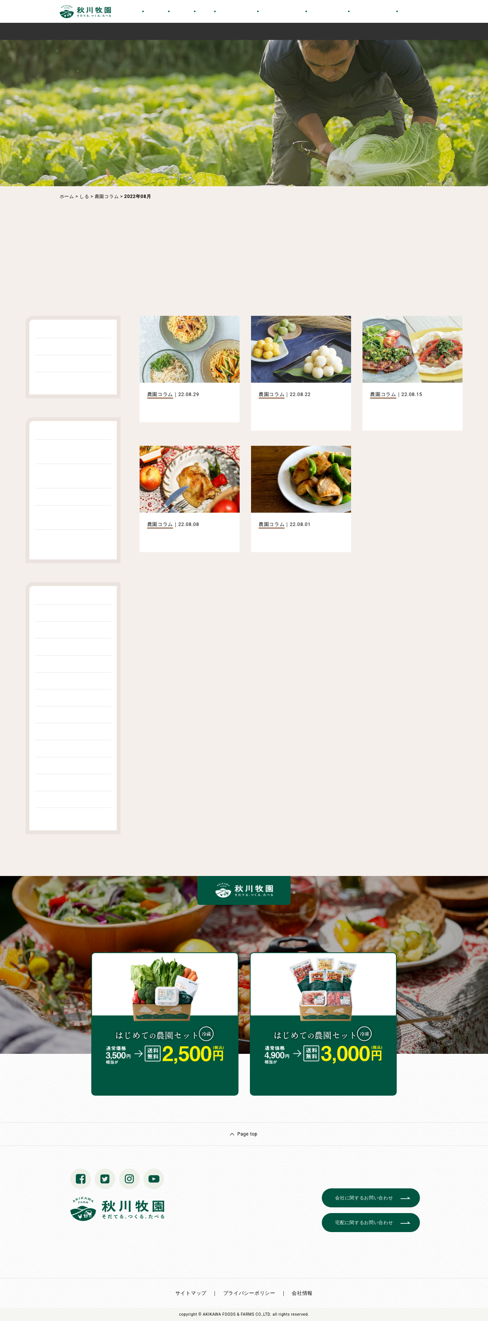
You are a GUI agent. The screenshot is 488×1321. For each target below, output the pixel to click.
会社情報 (302, 1293)
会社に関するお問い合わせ (364, 1198)
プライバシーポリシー (249, 1293)
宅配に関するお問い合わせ (364, 1222)
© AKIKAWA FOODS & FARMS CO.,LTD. (235, 1314)
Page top (247, 1134)
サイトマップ (191, 1293)
